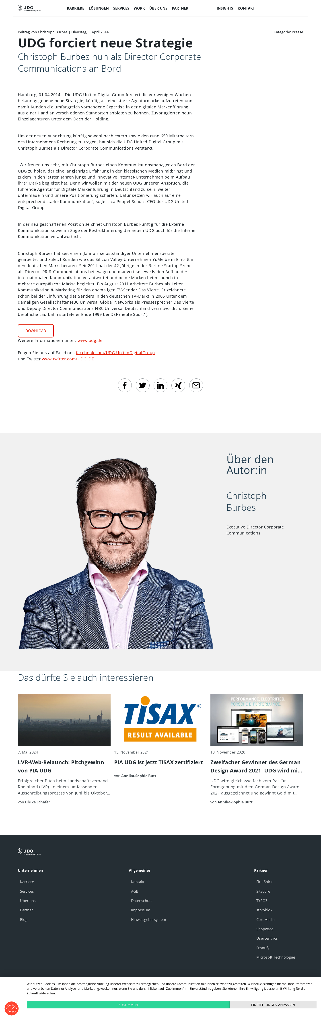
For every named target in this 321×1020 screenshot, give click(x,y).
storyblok (264, 910)
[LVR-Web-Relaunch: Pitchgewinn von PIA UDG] (64, 749)
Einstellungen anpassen (273, 1004)
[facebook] (125, 385)
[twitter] (142, 385)
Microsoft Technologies (276, 957)
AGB (134, 891)
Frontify (262, 947)
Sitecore (263, 891)
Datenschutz (141, 900)
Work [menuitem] (139, 8)
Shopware (264, 929)
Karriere (27, 881)
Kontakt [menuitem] (246, 8)
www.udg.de (90, 340)
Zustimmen (128, 1004)
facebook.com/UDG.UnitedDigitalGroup (115, 352)
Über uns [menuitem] (158, 8)
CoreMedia (265, 919)
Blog (23, 919)
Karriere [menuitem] (75, 8)
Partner (26, 910)
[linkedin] (160, 385)
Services (27, 891)
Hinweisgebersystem (148, 919)
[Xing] (178, 385)
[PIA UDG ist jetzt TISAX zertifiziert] (160, 736)
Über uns (28, 900)
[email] (196, 385)
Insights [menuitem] (225, 8)
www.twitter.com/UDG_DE (68, 359)
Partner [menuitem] (180, 8)
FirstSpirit (264, 881)
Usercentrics (267, 938)
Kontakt (137, 881)
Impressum (140, 910)
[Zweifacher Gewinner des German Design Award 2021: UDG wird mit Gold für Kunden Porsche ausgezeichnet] (256, 749)
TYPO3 (261, 900)
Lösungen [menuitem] (99, 8)
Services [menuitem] (121, 8)
